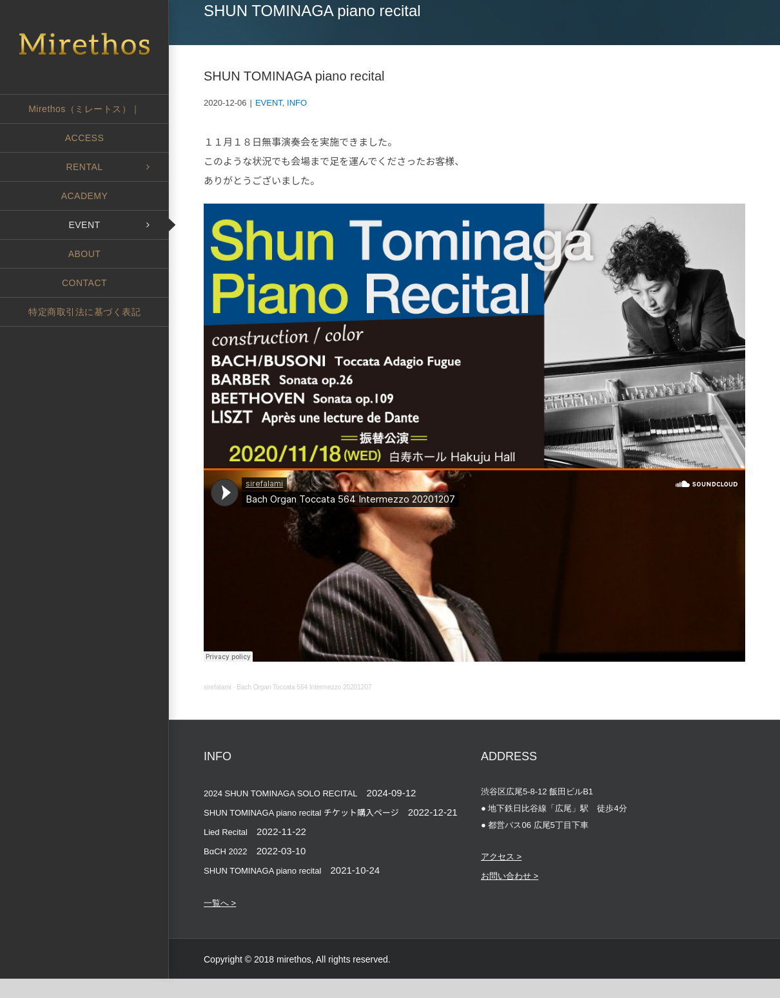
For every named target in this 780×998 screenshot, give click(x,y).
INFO (297, 103)
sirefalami (217, 687)
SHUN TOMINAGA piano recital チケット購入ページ (301, 813)
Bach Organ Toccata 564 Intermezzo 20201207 (304, 687)
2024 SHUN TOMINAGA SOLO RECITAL (280, 793)
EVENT (268, 103)
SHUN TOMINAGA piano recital (262, 871)
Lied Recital (226, 832)
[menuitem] (84, 109)
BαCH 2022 (226, 851)
